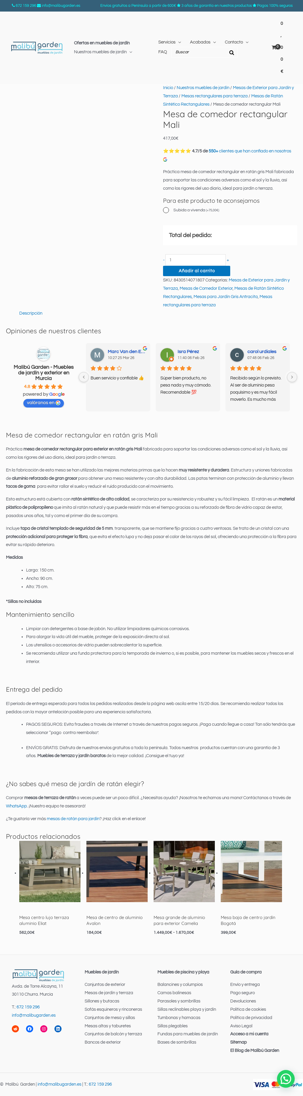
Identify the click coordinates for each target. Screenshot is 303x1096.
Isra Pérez (188, 351)
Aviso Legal (241, 1026)
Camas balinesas (174, 993)
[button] (286, 1079)
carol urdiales (261, 351)
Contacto (234, 42)
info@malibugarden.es (61, 6)
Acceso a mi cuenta (249, 1034)
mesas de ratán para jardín (73, 819)
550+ (213, 151)
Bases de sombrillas (176, 1042)
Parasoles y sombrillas (178, 1001)
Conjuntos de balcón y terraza (113, 1034)
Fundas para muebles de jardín (187, 1034)
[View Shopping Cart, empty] (278, 48)
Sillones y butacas (102, 1001)
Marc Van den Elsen (127, 351)
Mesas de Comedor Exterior (206, 288)
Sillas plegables (172, 1026)
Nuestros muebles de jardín (100, 52)
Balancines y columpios (180, 984)
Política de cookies (248, 1009)
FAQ (162, 52)
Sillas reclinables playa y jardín (186, 1009)
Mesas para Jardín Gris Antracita (226, 296)
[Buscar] (232, 52)
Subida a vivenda (196, 210)
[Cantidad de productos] (195, 260)
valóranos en (43, 402)
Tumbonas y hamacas (178, 1017)
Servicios (166, 42)
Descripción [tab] (30, 313)
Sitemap (238, 1042)
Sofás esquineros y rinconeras (113, 1009)
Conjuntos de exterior (105, 984)
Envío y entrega (245, 984)
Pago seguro (242, 993)
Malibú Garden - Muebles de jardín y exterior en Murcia (44, 372)
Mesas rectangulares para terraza (214, 96)
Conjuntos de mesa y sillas (110, 1017)
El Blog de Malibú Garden (254, 1050)
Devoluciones (243, 1001)
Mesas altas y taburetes (108, 1026)
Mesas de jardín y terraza (109, 993)
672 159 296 (26, 6)
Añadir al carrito (197, 271)
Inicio (168, 88)
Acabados (200, 42)
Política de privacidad (251, 1017)
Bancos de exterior (103, 1042)
